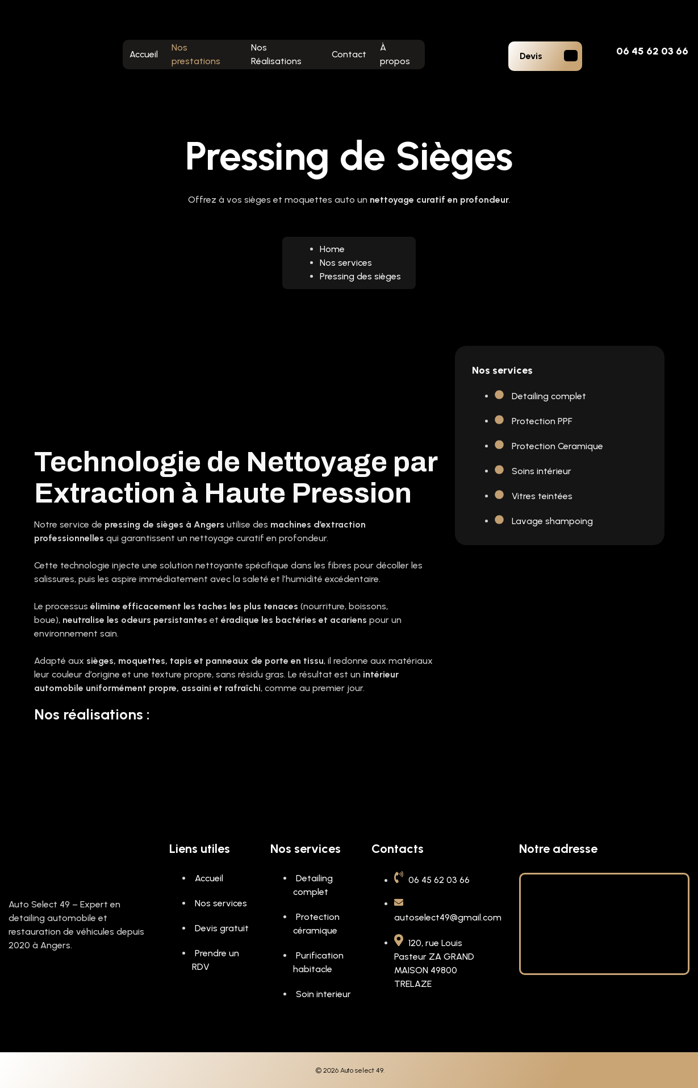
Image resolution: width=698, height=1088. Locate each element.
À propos (395, 54)
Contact (349, 54)
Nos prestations (196, 54)
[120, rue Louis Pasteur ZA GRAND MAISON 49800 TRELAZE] (604, 921)
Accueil (143, 54)
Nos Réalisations (276, 54)
